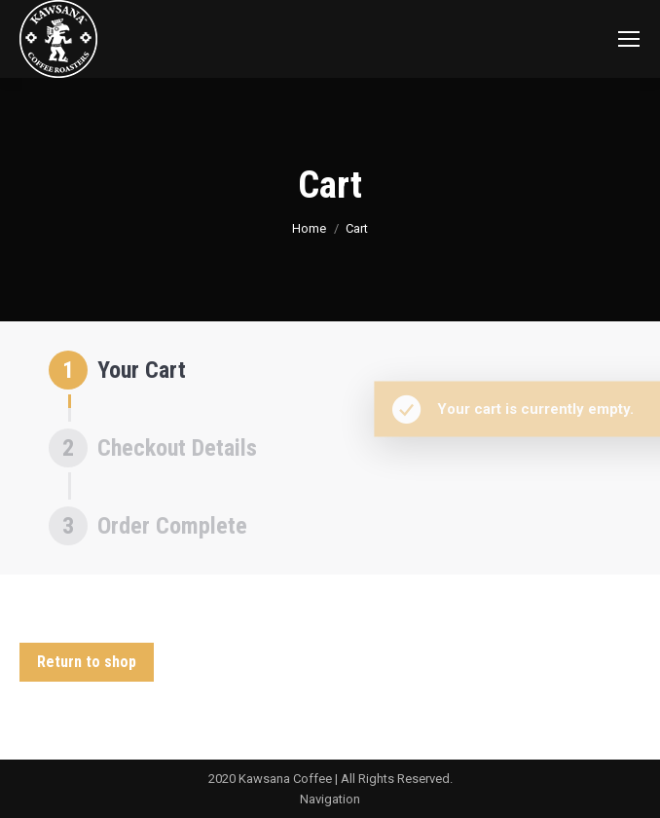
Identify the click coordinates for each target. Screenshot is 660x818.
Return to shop (86, 661)
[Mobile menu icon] (629, 39)
